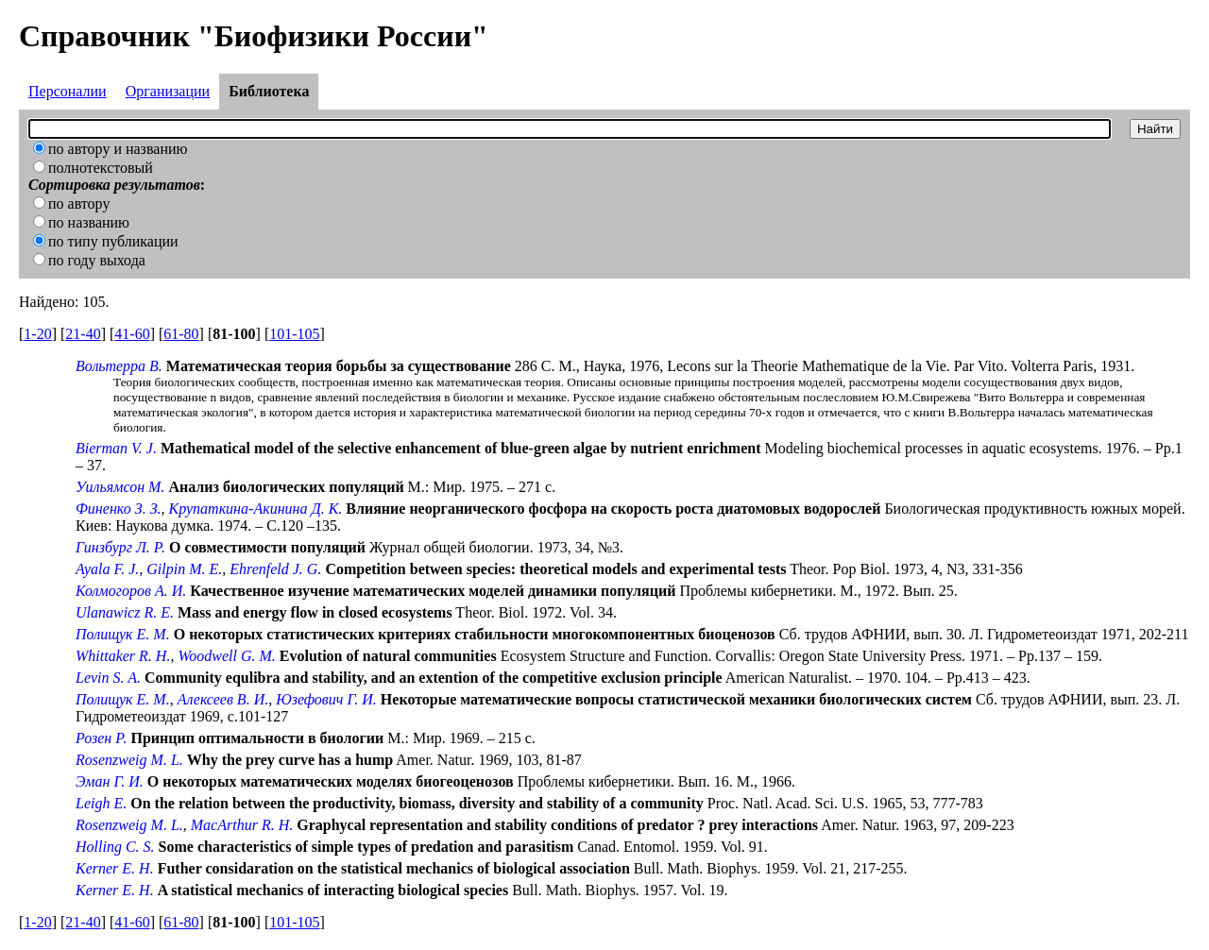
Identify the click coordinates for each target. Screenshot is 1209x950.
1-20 (37, 334)
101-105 (294, 334)
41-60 (131, 334)
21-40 (82, 334)
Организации (168, 91)
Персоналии (67, 91)
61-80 (180, 334)
